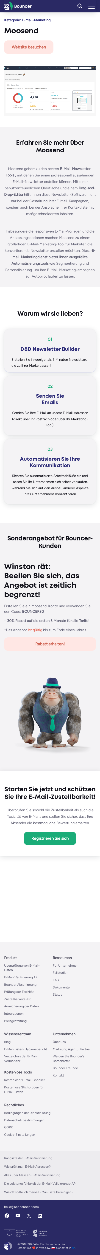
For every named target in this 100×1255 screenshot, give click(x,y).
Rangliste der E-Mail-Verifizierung (28, 1158)
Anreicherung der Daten (21, 1006)
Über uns (59, 1042)
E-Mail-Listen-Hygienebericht (25, 1049)
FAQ (56, 980)
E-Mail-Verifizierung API (21, 977)
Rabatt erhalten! (50, 644)
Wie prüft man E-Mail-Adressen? (27, 1167)
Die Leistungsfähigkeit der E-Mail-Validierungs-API (40, 1184)
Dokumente (61, 987)
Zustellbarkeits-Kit (17, 999)
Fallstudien (60, 973)
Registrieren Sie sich (50, 838)
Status (57, 995)
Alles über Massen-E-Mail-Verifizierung (32, 1175)
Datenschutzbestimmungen (24, 1120)
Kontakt (58, 1075)
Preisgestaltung (15, 1021)
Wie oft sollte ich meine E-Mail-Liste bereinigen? (38, 1192)
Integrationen (14, 1014)
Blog (7, 1042)
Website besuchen (29, 47)
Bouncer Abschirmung (20, 985)
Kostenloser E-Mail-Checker (24, 1080)
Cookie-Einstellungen (19, 1135)
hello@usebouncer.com (21, 1207)
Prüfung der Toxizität (19, 992)
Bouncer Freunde (65, 1068)
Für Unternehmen (65, 966)
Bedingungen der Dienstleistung (27, 1113)
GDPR (8, 1127)
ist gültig (35, 630)
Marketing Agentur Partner (72, 1049)
